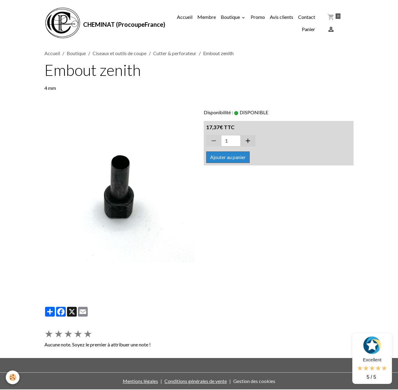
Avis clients (281, 17)
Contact (306, 17)
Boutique (231, 17)
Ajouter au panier (228, 157)
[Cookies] (13, 377)
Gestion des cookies (255, 381)
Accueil (184, 17)
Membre (206, 17)
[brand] (102, 23)
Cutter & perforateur (174, 53)
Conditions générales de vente (196, 381)
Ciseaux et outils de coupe (119, 53)
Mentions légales (140, 381)
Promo (258, 17)
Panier (308, 29)
